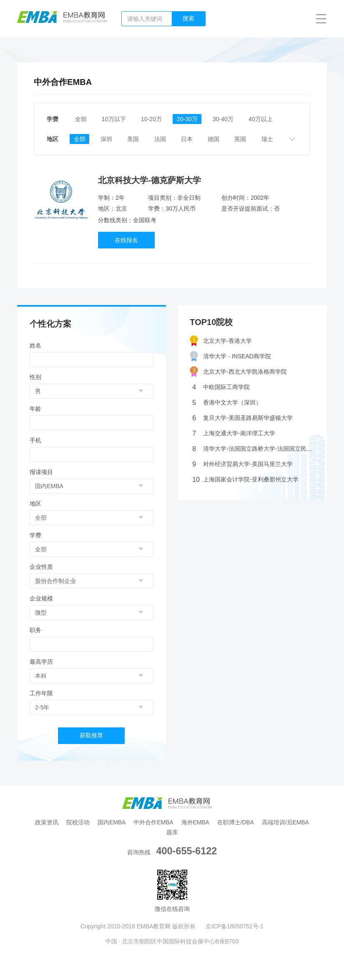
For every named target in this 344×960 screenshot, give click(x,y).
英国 (246, 139)
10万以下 (115, 119)
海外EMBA (195, 822)
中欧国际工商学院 (221, 386)
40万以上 (264, 119)
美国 (136, 139)
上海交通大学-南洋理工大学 (233, 433)
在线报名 (127, 239)
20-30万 (189, 119)
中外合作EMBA (153, 822)
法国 (163, 139)
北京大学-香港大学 (221, 340)
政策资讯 (45, 822)
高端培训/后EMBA (287, 822)
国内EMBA (111, 822)
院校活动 (76, 822)
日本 (191, 139)
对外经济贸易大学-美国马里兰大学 (242, 463)
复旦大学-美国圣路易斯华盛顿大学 (242, 417)
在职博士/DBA (236, 822)
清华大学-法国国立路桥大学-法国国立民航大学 (253, 448)
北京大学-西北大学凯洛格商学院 (238, 371)
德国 (218, 139)
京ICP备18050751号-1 (235, 926)
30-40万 (226, 119)
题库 (172, 832)
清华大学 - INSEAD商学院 (230, 356)
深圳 (108, 139)
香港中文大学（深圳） (226, 402)
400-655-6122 (187, 850)
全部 (81, 119)
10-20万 (153, 119)
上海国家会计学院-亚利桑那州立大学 (245, 479)
